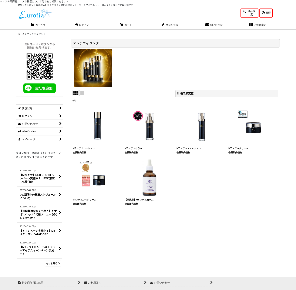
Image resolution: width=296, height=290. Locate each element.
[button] (249, 13)
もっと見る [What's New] (53, 263)
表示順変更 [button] (185, 93)
